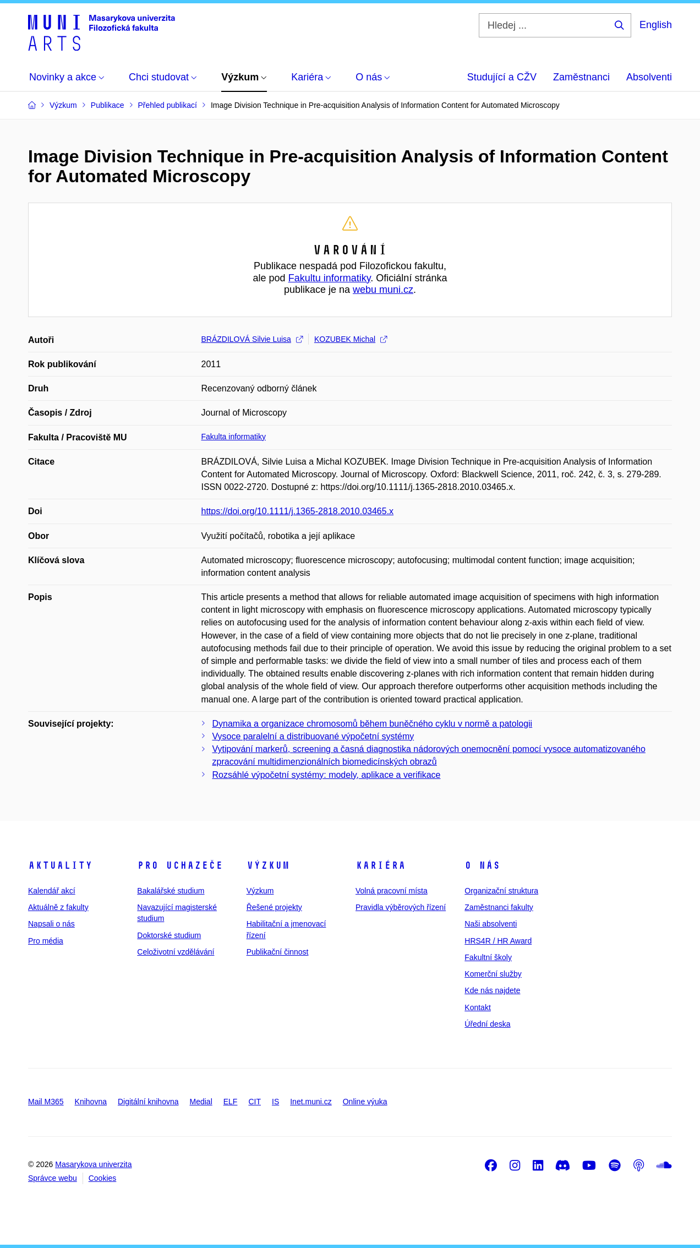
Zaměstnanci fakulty (498, 907)
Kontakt (477, 1007)
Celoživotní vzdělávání (175, 951)
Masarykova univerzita (93, 1164)
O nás (482, 865)
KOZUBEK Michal (350, 339)
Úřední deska (487, 1024)
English (655, 24)
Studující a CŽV (502, 77)
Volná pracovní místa (392, 890)
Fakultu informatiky (329, 278)
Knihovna (91, 1101)
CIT (254, 1101)
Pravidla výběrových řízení (401, 907)
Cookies (103, 1178)
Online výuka (365, 1101)
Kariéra (381, 865)
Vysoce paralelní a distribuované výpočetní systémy (313, 736)
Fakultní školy (488, 957)
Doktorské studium (169, 935)
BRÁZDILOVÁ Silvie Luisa (252, 339)
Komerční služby (492, 973)
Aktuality (60, 865)
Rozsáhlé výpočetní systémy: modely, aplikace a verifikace (326, 775)
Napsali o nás (51, 923)
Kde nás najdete (492, 990)
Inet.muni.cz (310, 1101)
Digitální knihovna (148, 1101)
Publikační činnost (278, 951)
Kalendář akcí (51, 890)
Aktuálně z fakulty (58, 907)
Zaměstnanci (581, 77)
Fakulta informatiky (233, 436)
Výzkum (268, 865)
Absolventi (649, 77)
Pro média (45, 940)
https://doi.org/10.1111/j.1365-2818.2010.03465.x (297, 511)
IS (275, 1101)
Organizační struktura (501, 890)
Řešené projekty (274, 907)
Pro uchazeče (180, 865)
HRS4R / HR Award (498, 940)
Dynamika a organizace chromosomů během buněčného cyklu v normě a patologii (372, 723)
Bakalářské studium (170, 890)
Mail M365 (46, 1101)
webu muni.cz (383, 289)
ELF (230, 1101)
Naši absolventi (490, 923)
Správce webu (52, 1178)
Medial (201, 1101)
